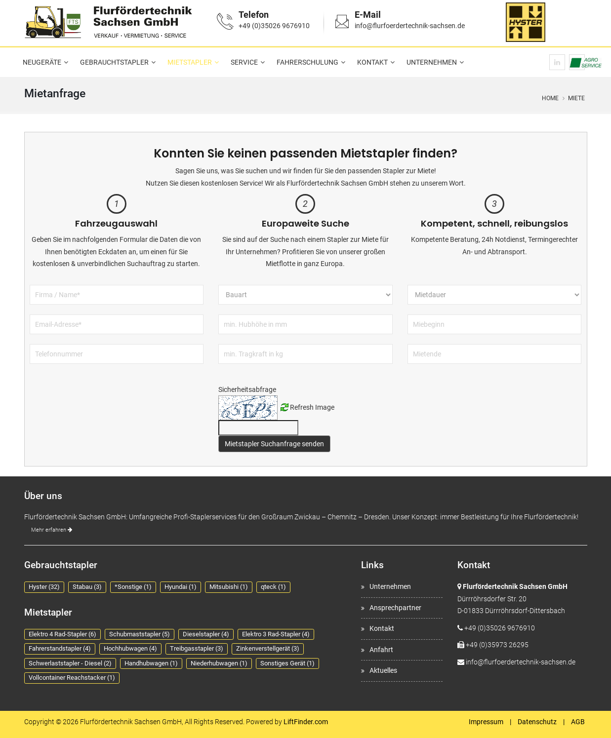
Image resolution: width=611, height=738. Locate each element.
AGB (578, 722)
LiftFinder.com (306, 722)
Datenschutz (537, 722)
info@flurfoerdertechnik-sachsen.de (410, 26)
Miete (576, 98)
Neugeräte (42, 62)
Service (244, 62)
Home (550, 98)
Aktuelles (383, 670)
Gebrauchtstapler (114, 62)
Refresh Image (312, 407)
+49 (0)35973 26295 (497, 645)
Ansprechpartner (395, 608)
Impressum (486, 722)
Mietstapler (189, 62)
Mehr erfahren (51, 530)
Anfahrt (381, 650)
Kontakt (372, 62)
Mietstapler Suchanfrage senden (274, 444)
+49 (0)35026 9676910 (274, 26)
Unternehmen (432, 62)
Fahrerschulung (307, 62)
